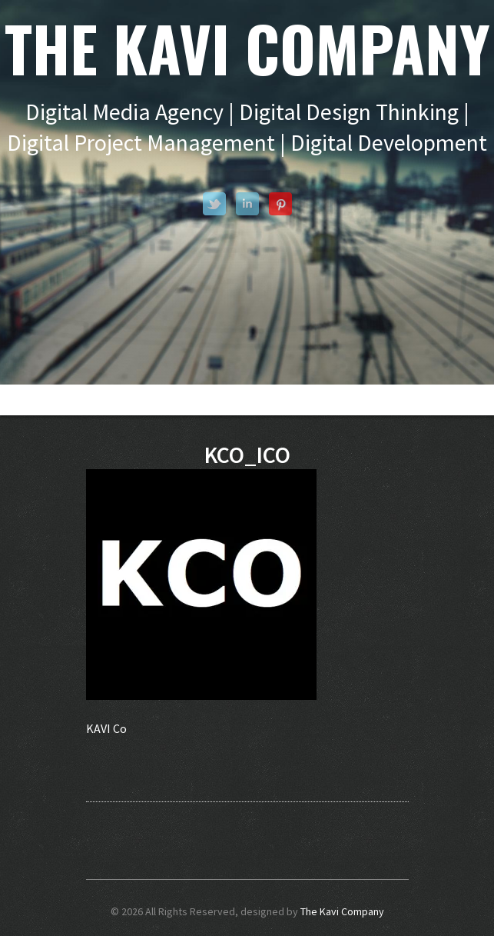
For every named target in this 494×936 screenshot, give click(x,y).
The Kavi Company (342, 911)
